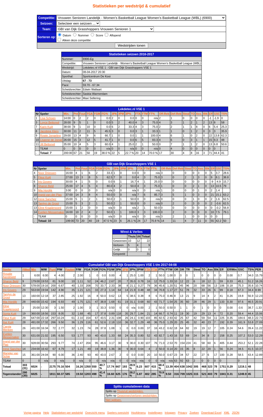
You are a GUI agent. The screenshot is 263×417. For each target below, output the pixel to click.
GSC (217, 113)
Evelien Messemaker (51, 212)
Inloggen (170, 412)
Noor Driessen (47, 172)
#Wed (26, 269)
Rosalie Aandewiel (9, 275)
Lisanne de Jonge (51, 139)
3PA (114, 113)
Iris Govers (45, 181)
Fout (82, 113)
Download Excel (211, 412)
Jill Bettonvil (47, 144)
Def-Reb (176, 113)
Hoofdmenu (138, 412)
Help (46, 412)
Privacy (182, 412)
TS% (224, 113)
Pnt (76, 113)
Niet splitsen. (113, 399)
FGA (90, 113)
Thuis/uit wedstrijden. (130, 391)
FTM (145, 113)
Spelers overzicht (118, 412)
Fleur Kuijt (44, 177)
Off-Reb (164, 113)
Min (33, 269)
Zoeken (194, 412)
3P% (128, 113)
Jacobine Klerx (49, 131)
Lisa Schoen (48, 118)
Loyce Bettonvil (49, 122)
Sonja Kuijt (9, 313)
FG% (105, 113)
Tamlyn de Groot (48, 203)
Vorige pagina (32, 412)
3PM (121, 113)
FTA (138, 113)
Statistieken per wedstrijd (67, 412)
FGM (97, 113)
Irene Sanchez (47, 199)
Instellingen (155, 412)
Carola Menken (8, 328)
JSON (235, 412)
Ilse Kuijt (8, 322)
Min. (66, 113)
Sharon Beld (46, 185)
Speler (7, 269)
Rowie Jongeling (50, 135)
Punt (52, 269)
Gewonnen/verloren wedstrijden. (137, 395)
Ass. (199, 113)
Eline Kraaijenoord (49, 207)
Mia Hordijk (45, 190)
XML (226, 412)
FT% (152, 113)
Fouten (70, 269)
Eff (211, 113)
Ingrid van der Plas (50, 194)
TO (193, 113)
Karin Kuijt (46, 126)
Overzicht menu (95, 412)
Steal (186, 113)
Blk (205, 113)
